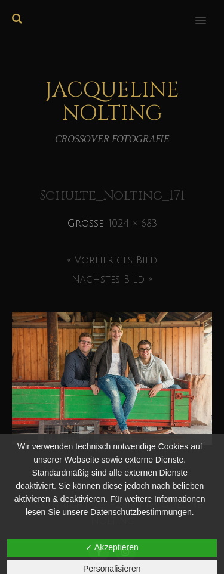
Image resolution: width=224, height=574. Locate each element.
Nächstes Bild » (112, 279)
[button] (207, 12)
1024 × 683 (133, 223)
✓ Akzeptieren (112, 547)
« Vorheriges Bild (112, 260)
